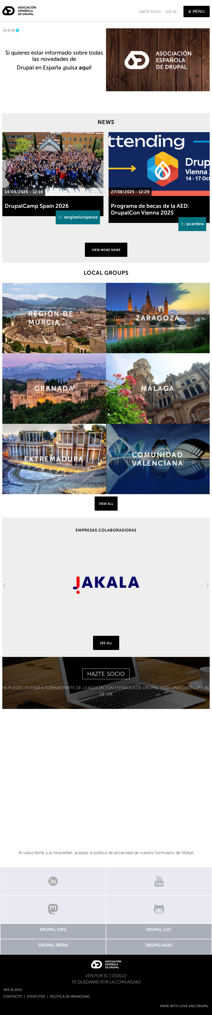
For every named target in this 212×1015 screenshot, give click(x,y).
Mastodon (53, 909)
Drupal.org (53, 929)
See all (106, 643)
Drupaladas (159, 945)
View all (106, 504)
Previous (4, 585)
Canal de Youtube (159, 881)
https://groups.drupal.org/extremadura (54, 459)
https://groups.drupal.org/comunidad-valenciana (158, 459)
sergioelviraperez (81, 217)
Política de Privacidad (70, 996)
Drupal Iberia (53, 945)
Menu (199, 11)
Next (207, 585)
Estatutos (36, 996)
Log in (171, 12)
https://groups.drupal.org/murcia (54, 318)
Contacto (12, 996)
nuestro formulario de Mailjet (166, 852)
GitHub (159, 909)
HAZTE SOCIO (106, 673)
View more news (106, 250)
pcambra (195, 223)
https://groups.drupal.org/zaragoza (158, 318)
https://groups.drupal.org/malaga (158, 388)
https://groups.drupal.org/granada (54, 388)
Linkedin (53, 881)
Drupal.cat (159, 929)
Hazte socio (150, 12)
